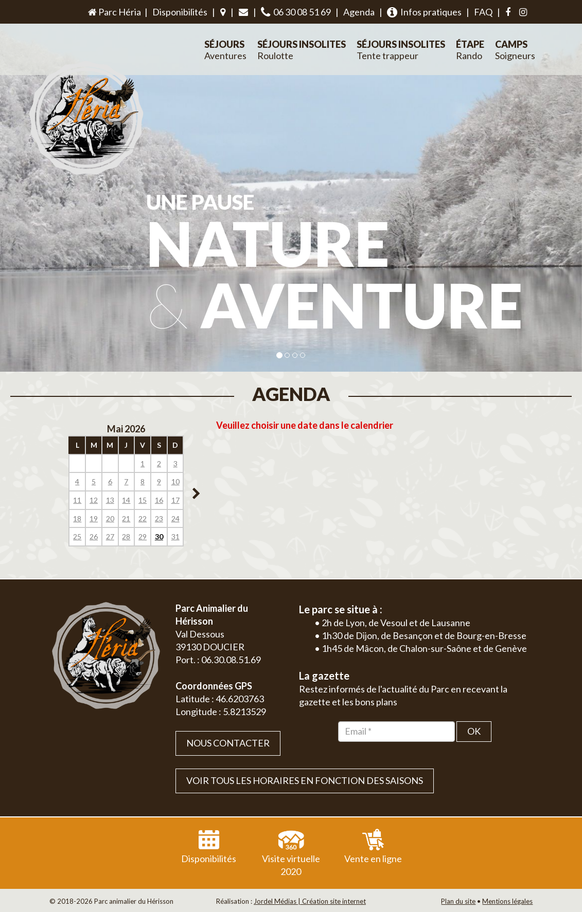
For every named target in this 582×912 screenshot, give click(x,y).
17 (175, 500)
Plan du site (458, 901)
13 (110, 500)
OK (474, 731)
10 (175, 481)
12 (94, 500)
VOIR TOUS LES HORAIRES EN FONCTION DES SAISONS (304, 780)
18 (77, 518)
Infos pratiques (424, 12)
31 (175, 536)
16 (159, 500)
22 (142, 518)
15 (142, 500)
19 (94, 518)
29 (142, 536)
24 (175, 518)
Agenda (359, 11)
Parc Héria (113, 11)
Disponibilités (179, 11)
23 (159, 518)
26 (94, 536)
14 (126, 500)
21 (126, 518)
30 (159, 536)
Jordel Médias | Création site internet (310, 901)
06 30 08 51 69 (296, 12)
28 (126, 536)
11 (77, 500)
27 (110, 536)
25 (77, 536)
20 (110, 518)
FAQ (483, 11)
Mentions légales (507, 901)
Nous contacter (228, 743)
